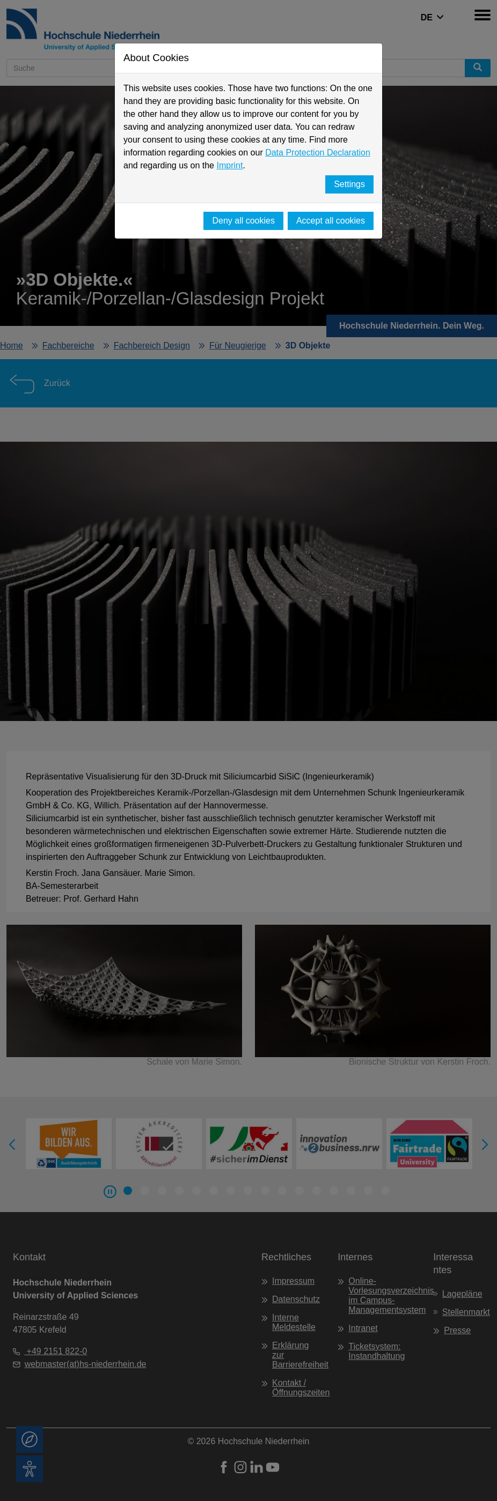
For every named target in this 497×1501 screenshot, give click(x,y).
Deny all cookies (243, 220)
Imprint (229, 165)
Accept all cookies (330, 220)
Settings (349, 184)
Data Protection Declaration (317, 152)
